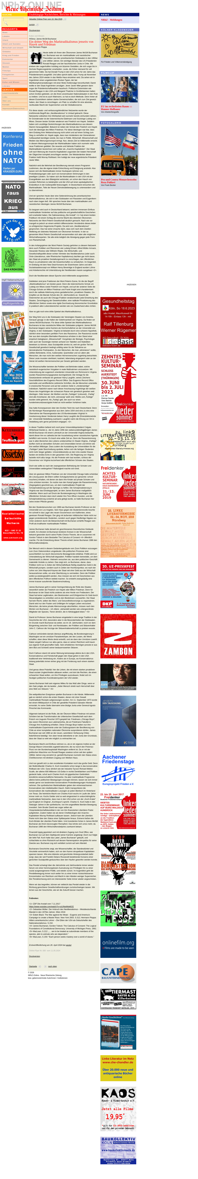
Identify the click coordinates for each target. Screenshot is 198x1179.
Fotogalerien (8, 74)
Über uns (6, 101)
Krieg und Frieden (10, 55)
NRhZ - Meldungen (111, 19)
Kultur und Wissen (10, 82)
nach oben (52, 966)
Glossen (6, 63)
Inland (5, 40)
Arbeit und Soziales (11, 44)
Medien (5, 67)
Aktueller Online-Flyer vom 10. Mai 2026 (45, 19)
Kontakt (6, 105)
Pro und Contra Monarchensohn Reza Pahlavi (119, 181)
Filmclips (6, 71)
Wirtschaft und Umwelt (12, 48)
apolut (68, 945)
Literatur (6, 86)
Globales (6, 51)
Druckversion (34, 30)
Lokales (6, 36)
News (5, 32)
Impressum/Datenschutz (13, 108)
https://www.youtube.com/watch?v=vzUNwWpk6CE (51, 906)
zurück (32, 25)
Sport (5, 78)
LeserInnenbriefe (10, 93)
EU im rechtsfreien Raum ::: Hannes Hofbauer (116, 108)
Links (4, 97)
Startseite (33, 966)
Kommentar (7, 59)
